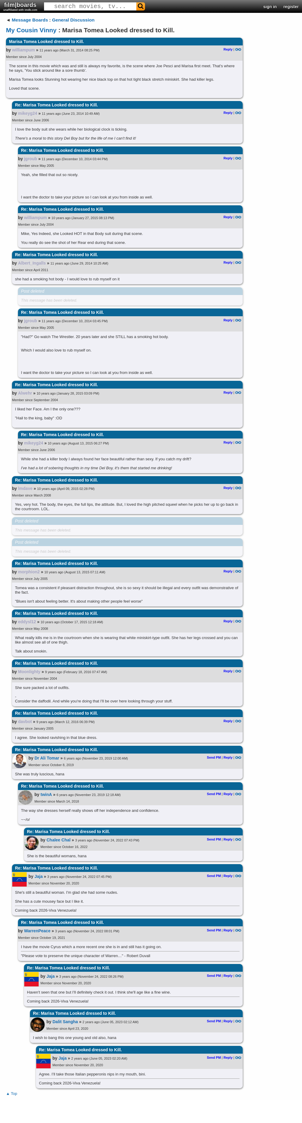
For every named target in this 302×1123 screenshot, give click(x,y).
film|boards (20, 6)
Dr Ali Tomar (46, 758)
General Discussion (73, 19)
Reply (228, 49)
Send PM (214, 757)
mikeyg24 (27, 113)
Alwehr (25, 393)
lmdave (25, 488)
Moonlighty (29, 671)
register (291, 6)
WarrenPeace (37, 930)
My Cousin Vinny (31, 30)
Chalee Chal (58, 840)
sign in (270, 6)
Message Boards (30, 19)
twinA (46, 794)
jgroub (30, 158)
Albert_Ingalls (32, 263)
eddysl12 (27, 621)
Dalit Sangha (65, 1021)
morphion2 (29, 571)
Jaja (38, 876)
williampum (23, 50)
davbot (25, 721)
